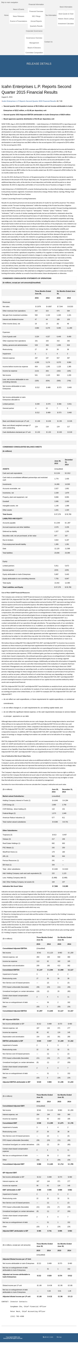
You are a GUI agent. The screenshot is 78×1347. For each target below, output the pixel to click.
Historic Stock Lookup (66, 19)
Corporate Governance (34, 31)
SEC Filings (36, 16)
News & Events (18, 9)
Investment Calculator (66, 24)
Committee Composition (34, 53)
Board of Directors (34, 48)
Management (34, 43)
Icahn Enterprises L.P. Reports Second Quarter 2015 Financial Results (29, 101)
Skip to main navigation (9, 2)
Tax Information (50, 15)
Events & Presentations (18, 21)
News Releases (18, 16)
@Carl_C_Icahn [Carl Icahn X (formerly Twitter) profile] (48, 1337)
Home (6, 15)
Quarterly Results (36, 26)
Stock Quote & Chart (65, 14)
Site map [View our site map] (59, 1337)
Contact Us (48, 42)
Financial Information (36, 4)
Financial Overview (36, 11)
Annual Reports (36, 21)
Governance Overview (34, 38)
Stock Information (66, 7)
